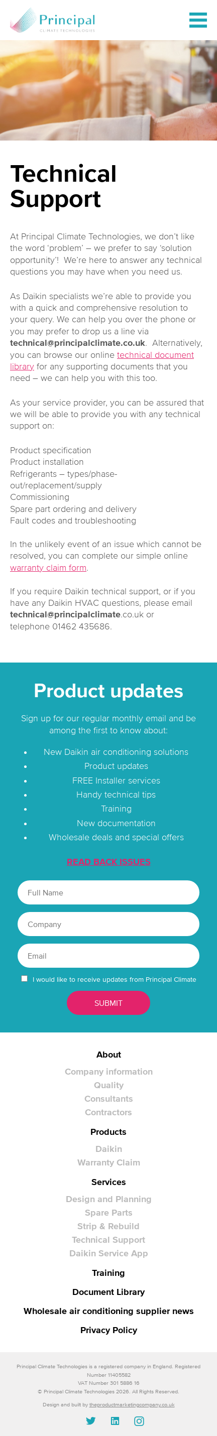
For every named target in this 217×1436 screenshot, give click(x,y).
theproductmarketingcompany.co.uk (132, 1404)
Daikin (108, 1149)
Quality (109, 1085)
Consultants (108, 1099)
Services (108, 1182)
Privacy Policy (108, 1330)
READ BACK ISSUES (109, 862)
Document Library (108, 1292)
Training (108, 1273)
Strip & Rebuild (108, 1226)
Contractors (108, 1112)
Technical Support (108, 1240)
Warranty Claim (108, 1162)
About (108, 1055)
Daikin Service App (108, 1253)
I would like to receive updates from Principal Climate (114, 979)
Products (108, 1132)
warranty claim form (48, 568)
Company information (109, 1072)
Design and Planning (109, 1199)
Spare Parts (109, 1213)
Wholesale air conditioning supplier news (109, 1311)
